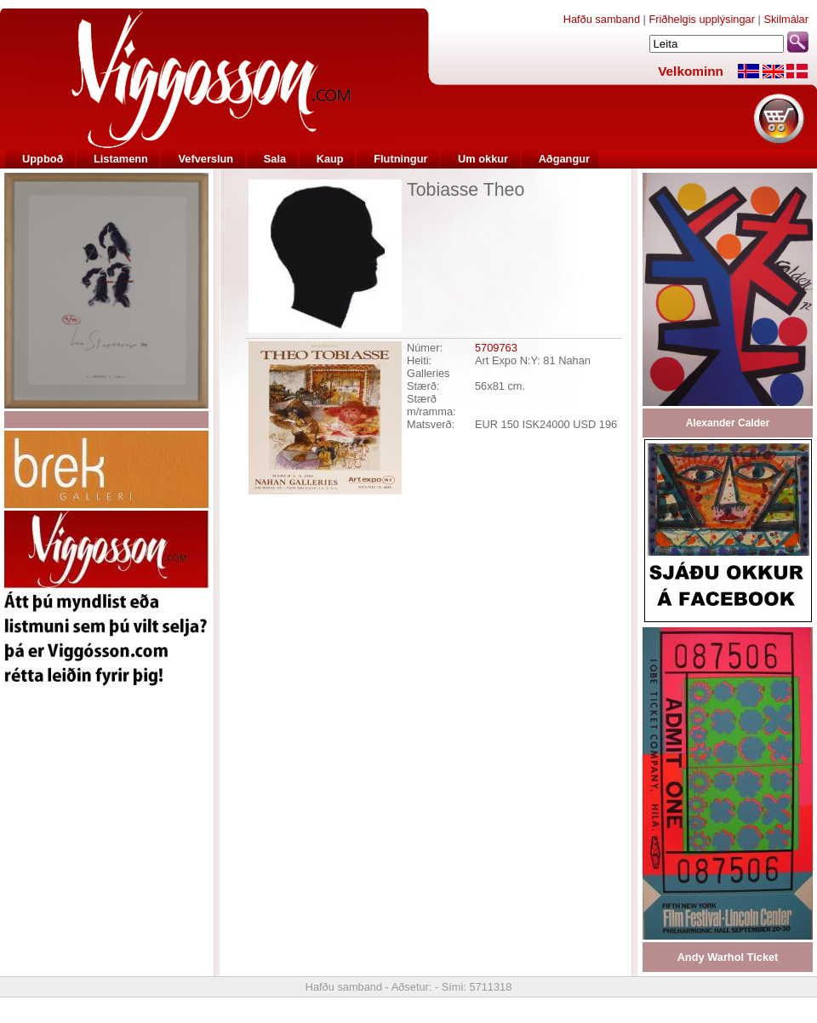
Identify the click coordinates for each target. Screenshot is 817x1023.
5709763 (496, 347)
